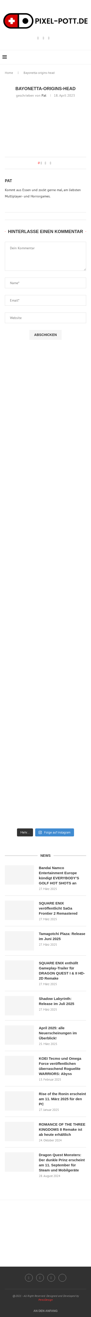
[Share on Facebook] (45, 163)
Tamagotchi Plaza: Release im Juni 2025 (62, 936)
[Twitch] (43, 38)
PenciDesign (45, 1299)
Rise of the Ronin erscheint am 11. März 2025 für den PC (62, 1099)
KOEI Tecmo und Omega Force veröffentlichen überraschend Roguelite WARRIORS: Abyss (60, 1066)
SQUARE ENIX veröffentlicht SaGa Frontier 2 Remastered (58, 908)
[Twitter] (62, 1278)
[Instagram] (38, 38)
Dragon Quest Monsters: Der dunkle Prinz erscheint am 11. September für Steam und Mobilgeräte (62, 1162)
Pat (43, 95)
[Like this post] (41, 163)
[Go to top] (45, 1311)
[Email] (49, 38)
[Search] (86, 57)
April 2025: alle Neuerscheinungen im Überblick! (58, 1033)
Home (9, 73)
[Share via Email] (50, 163)
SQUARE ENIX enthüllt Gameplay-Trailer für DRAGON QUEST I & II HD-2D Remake (62, 970)
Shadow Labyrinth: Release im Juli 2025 (56, 1001)
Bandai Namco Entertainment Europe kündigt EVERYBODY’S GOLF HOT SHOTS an (59, 875)
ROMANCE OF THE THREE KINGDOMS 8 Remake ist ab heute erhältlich (62, 1129)
